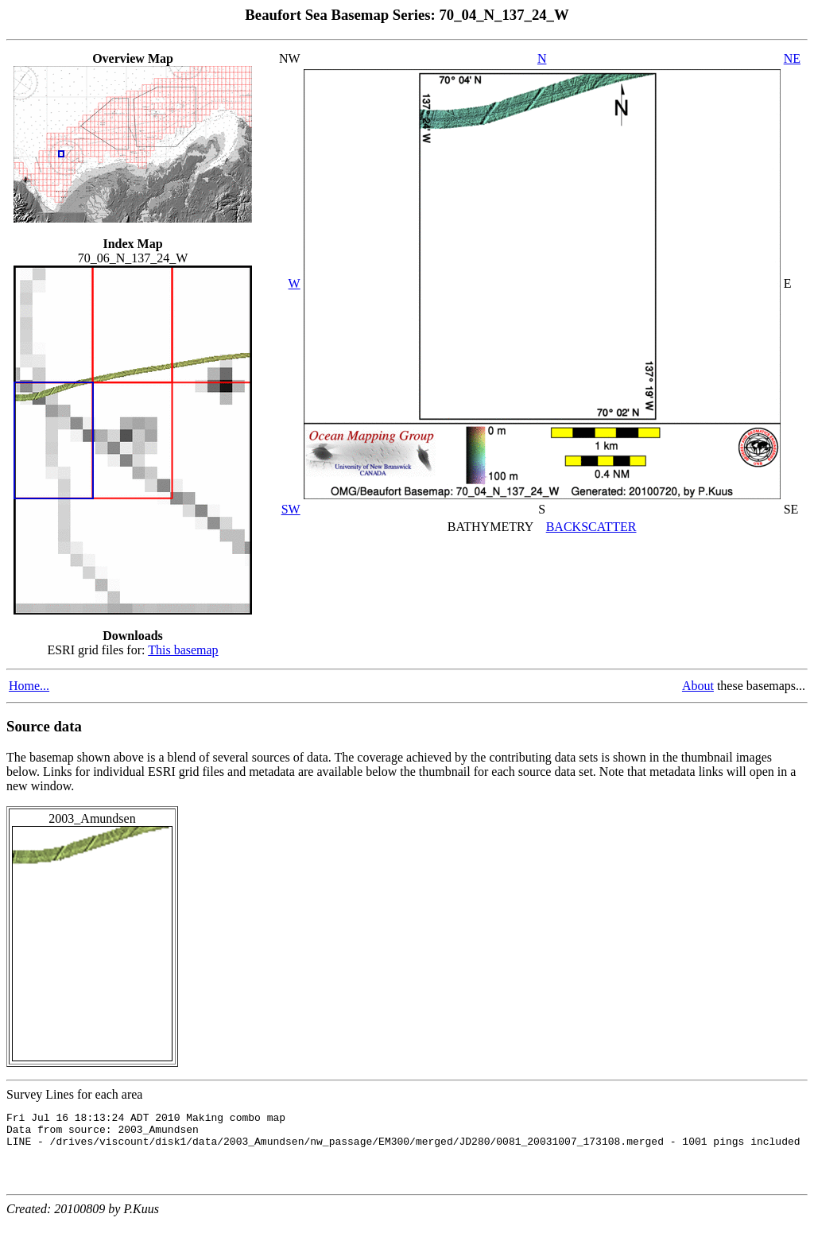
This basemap (183, 650)
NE (792, 58)
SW (290, 509)
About (698, 685)
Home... (29, 685)
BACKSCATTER (591, 526)
